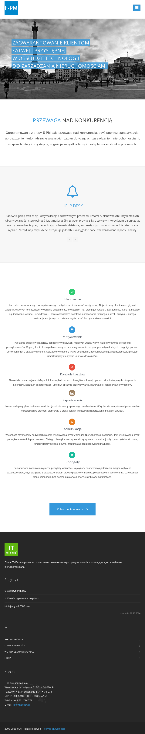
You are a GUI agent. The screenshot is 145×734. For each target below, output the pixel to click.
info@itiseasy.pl (21, 704)
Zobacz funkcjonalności (72, 509)
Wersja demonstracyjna (19, 652)
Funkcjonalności (15, 645)
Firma (8, 658)
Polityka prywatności (54, 728)
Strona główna (14, 639)
